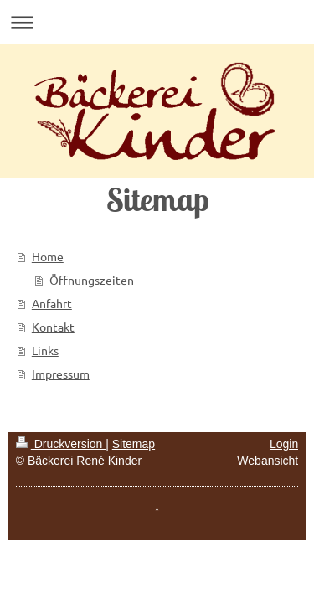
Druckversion (61, 444)
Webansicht (267, 460)
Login (284, 444)
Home (48, 256)
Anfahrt (52, 303)
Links (45, 350)
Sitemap (133, 444)
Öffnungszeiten (91, 279)
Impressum (61, 373)
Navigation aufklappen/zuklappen (157, 22)
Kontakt (53, 326)
